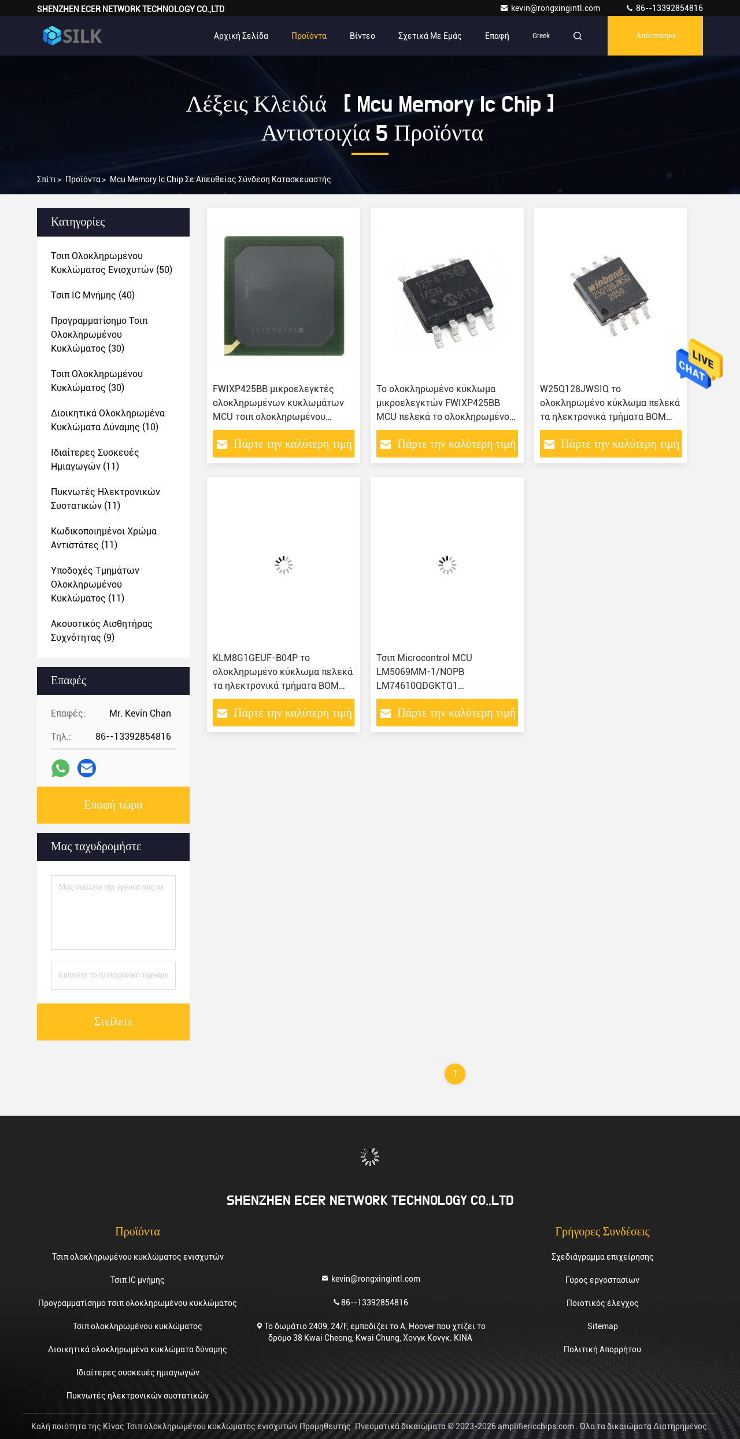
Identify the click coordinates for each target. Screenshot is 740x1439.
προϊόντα (83, 179)
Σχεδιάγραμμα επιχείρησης (603, 1256)
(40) (93, 295)
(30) (99, 334)
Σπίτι (46, 179)
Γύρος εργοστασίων (602, 1280)
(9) (102, 630)
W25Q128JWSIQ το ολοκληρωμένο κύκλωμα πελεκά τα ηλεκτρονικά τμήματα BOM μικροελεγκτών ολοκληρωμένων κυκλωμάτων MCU (610, 416)
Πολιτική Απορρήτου (602, 1349)
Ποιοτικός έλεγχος (603, 1303)
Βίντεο (362, 35)
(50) (111, 262)
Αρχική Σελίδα (241, 35)
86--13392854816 (664, 8)
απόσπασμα (655, 36)
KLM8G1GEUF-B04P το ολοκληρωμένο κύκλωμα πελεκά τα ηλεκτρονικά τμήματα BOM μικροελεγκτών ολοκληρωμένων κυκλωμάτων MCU (283, 685)
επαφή (497, 35)
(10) (108, 420)
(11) (95, 459)
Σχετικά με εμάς (430, 35)
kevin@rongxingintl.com (551, 8)
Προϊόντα (309, 35)
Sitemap (602, 1326)
